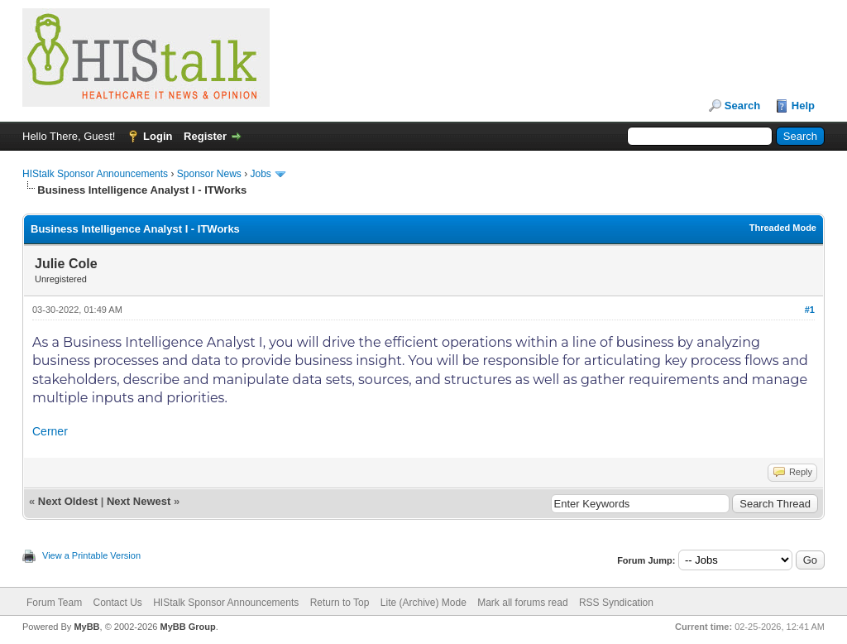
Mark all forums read (522, 602)
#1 (810, 310)
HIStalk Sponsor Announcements (95, 174)
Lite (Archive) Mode (423, 602)
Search (742, 105)
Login (157, 136)
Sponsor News (209, 174)
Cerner (50, 431)
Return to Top (340, 602)
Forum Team (54, 602)
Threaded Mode (782, 228)
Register (205, 136)
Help (803, 105)
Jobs (261, 174)
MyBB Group (187, 627)
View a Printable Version (91, 555)
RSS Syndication (616, 602)
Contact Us (117, 602)
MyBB (86, 627)
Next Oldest (68, 501)
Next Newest (138, 501)
